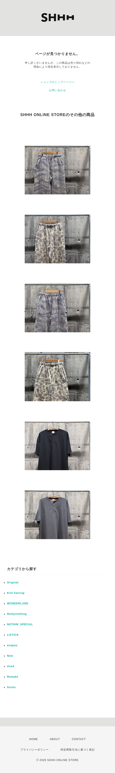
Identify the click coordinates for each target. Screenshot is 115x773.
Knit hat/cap (16, 593)
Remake (12, 676)
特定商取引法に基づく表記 (78, 749)
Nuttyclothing (17, 613)
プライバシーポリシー (34, 749)
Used (10, 666)
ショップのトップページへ (57, 82)
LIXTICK (13, 634)
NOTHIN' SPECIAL (20, 624)
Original (13, 582)
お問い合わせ (57, 90)
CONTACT (79, 739)
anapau (12, 645)
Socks (11, 687)
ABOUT (55, 739)
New (10, 655)
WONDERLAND (17, 603)
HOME (33, 739)
